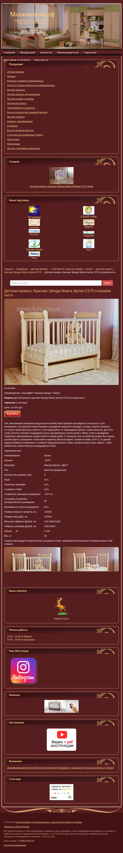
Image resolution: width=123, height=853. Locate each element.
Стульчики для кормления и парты (25, 135)
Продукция (27, 52)
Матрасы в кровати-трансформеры (25, 81)
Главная (9, 52)
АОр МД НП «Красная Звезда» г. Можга (72, 269)
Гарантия (90, 52)
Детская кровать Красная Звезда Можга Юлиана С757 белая (61, 186)
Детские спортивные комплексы (23, 148)
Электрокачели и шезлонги (21, 108)
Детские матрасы (16, 90)
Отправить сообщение (20, 38)
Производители (68, 52)
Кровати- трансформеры (20, 121)
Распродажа (13, 144)
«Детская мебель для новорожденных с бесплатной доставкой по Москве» (49, 822)
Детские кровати (15, 72)
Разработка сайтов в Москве (16, 827)
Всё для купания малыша (20, 130)
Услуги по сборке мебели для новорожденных (31, 85)
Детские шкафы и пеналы (20, 99)
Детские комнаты (16, 117)
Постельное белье (16, 103)
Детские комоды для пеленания (23, 94)
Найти (107, 283)
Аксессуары (13, 139)
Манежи (11, 76)
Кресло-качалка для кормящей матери (27, 112)
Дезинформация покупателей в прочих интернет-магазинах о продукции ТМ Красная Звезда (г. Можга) (60, 767)
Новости (46, 52)
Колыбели (12, 126)
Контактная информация (15, 845)
